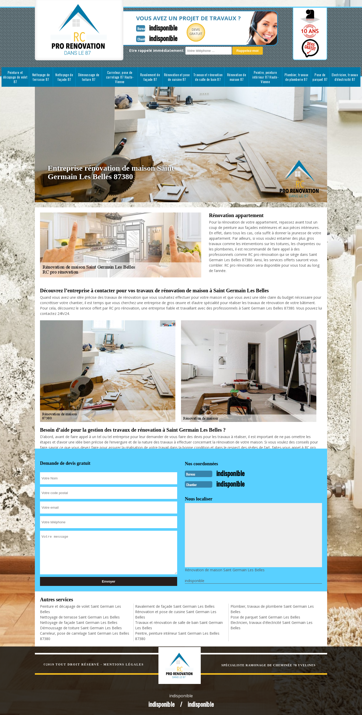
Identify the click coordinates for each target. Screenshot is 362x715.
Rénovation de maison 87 (236, 77)
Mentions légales (124, 664)
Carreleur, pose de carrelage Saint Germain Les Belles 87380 (84, 635)
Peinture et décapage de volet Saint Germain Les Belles (80, 608)
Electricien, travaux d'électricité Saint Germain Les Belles (271, 625)
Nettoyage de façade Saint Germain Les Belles (78, 622)
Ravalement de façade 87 (150, 77)
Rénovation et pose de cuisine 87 (177, 77)
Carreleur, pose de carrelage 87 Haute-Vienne (120, 77)
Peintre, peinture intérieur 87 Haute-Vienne (265, 77)
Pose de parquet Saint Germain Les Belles (265, 616)
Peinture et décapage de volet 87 (15, 77)
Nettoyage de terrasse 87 (41, 77)
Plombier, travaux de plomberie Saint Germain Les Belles (272, 608)
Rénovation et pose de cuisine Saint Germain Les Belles (175, 614)
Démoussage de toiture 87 (88, 77)
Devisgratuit (189, 31)
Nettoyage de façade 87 (64, 77)
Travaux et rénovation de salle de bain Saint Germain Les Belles (179, 625)
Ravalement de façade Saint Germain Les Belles (175, 605)
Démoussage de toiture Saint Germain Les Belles (81, 627)
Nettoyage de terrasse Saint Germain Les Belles (80, 616)
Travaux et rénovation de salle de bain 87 (208, 77)
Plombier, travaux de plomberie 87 (296, 77)
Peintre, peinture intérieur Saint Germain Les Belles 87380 (177, 635)
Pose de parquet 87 (320, 77)
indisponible (156, 27)
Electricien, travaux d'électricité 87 (345, 77)
